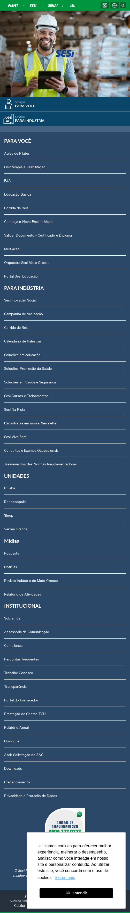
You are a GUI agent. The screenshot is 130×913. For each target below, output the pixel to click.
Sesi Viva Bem (15, 436)
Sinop (8, 515)
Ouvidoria (11, 740)
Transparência (15, 686)
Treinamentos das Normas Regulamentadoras (40, 463)
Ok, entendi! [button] (76, 893)
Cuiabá (9, 487)
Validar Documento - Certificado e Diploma (38, 235)
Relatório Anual (16, 727)
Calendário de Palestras (23, 341)
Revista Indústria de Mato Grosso (31, 580)
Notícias (10, 566)
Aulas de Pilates (17, 153)
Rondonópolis (15, 501)
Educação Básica (17, 194)
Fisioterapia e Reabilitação (24, 166)
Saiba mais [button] (65, 877)
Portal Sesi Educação (21, 276)
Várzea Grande (15, 528)
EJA (7, 180)
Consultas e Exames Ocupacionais (31, 450)
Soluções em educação (22, 354)
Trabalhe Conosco (18, 672)
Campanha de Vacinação (23, 313)
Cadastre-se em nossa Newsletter (31, 422)
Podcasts (11, 553)
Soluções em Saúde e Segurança (30, 381)
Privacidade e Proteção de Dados (30, 795)
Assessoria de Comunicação (26, 631)
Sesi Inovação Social (20, 300)
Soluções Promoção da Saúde (28, 368)
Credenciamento (17, 781)
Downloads (13, 768)
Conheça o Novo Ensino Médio (28, 221)
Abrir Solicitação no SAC (23, 754)
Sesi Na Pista (14, 409)
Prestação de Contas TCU (25, 713)
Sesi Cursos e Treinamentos (26, 395)
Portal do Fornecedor (21, 699)
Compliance (13, 645)
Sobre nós (12, 618)
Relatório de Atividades (22, 594)
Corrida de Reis (16, 207)
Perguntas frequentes (21, 658)
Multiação (12, 248)
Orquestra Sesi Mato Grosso (27, 262)
